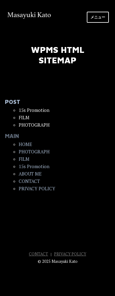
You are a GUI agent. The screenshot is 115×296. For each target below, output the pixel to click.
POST (12, 102)
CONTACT (29, 181)
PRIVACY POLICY (37, 188)
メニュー (97, 17)
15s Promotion (34, 166)
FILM (24, 159)
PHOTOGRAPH (34, 151)
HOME (25, 144)
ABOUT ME (30, 174)
